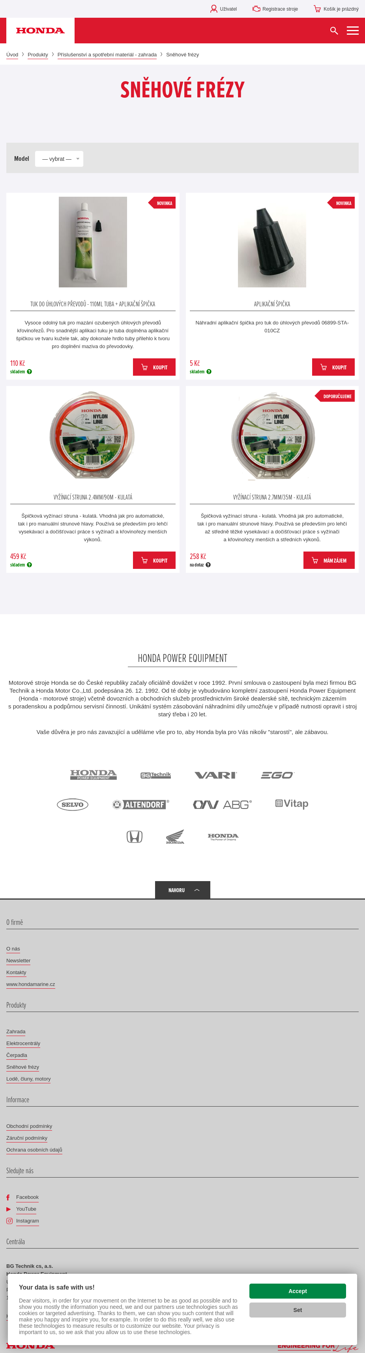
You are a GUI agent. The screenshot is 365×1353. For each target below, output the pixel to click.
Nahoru (176, 890)
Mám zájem (335, 560)
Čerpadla (16, 1055)
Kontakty (16, 972)
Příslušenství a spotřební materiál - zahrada (107, 55)
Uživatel (228, 9)
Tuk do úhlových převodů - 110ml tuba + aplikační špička (92, 303)
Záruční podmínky (26, 1138)
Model (21, 158)
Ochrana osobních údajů (34, 1150)
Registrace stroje (280, 9)
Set (298, 1310)
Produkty (38, 55)
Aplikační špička (272, 303)
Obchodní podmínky (29, 1126)
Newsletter (18, 961)
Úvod (12, 55)
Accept (297, 1291)
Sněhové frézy (22, 1067)
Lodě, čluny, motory (28, 1079)
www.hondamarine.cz (30, 984)
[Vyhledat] (334, 30)
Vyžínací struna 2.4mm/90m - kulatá (93, 496)
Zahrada (15, 1031)
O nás (13, 949)
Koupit (160, 367)
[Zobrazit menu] (353, 30)
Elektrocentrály (23, 1043)
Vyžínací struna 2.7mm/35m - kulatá (272, 496)
